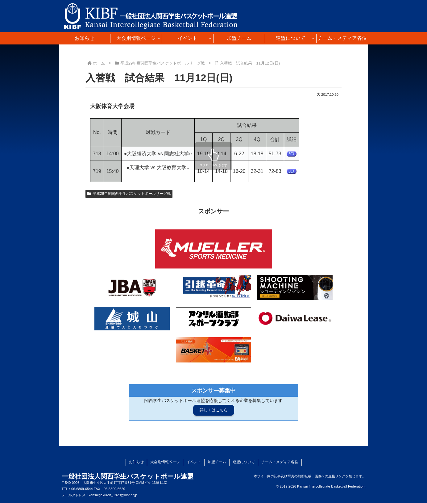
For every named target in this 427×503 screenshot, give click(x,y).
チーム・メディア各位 (279, 462)
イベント (193, 462)
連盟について (244, 462)
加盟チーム (217, 462)
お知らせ (136, 462)
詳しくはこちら (214, 410)
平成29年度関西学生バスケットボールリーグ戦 (129, 193)
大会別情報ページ (165, 462)
